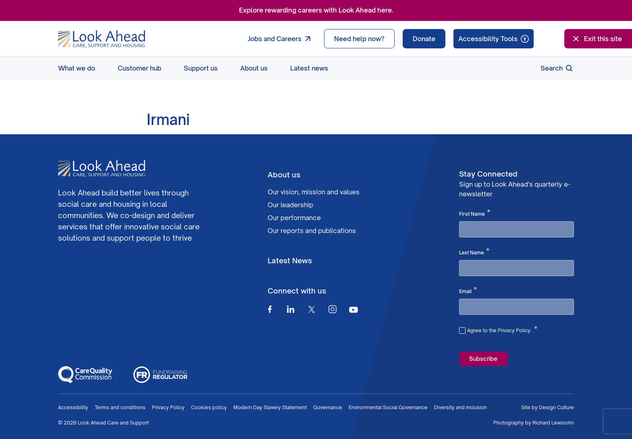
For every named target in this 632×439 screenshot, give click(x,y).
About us (254, 68)
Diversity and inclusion (460, 407)
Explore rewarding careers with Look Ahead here (315, 10)
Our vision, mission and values (314, 192)
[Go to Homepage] (101, 39)
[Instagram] (332, 309)
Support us (201, 68)
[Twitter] (311, 309)
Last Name (474, 252)
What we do (76, 68)
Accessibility (73, 407)
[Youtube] (353, 309)
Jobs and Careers (281, 38)
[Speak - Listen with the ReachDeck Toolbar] (493, 38)
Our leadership (290, 205)
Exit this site (596, 39)
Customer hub (139, 68)
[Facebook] (269, 309)
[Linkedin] (290, 309)
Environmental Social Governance (388, 407)
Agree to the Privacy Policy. (502, 329)
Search (557, 68)
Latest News (290, 260)
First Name (474, 213)
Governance (327, 407)
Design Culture (556, 407)
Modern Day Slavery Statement (270, 407)
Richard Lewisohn (553, 423)
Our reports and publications (312, 231)
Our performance (294, 218)
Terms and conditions (120, 407)
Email (468, 290)
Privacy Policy (168, 407)
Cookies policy (209, 407)
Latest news (309, 68)
